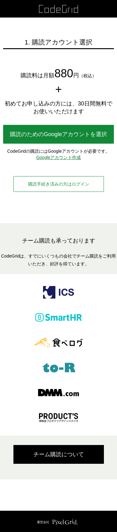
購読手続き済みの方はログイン (58, 184)
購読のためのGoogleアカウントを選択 (58, 134)
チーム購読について (58, 454)
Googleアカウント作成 (58, 157)
